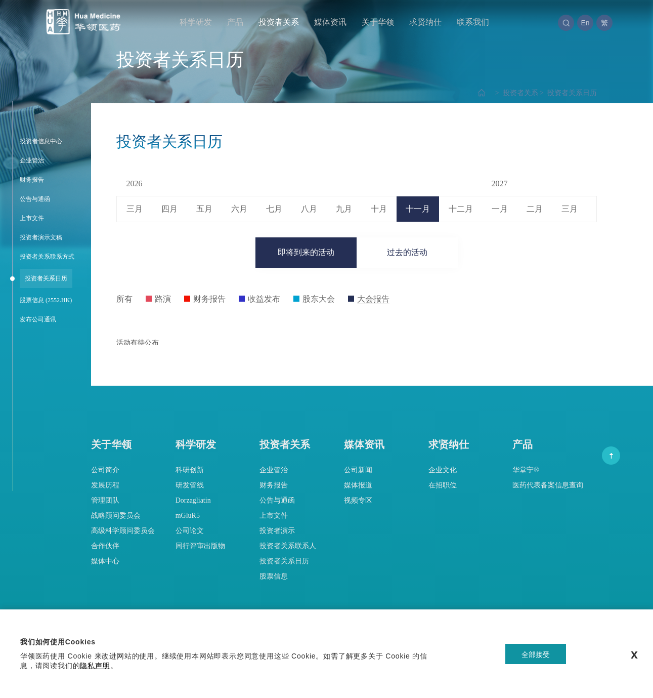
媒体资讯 (330, 22)
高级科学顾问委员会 (123, 531)
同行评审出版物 (200, 546)
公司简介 (105, 470)
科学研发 (196, 22)
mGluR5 (188, 515)
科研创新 (190, 470)
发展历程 (105, 485)
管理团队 (105, 500)
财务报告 (273, 485)
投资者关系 (278, 22)
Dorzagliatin (193, 500)
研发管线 (190, 485)
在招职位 (442, 485)
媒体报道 (358, 485)
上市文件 (273, 515)
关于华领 (378, 22)
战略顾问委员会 (116, 515)
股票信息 (273, 576)
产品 (235, 22)
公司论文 (190, 531)
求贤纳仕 (425, 22)
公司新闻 (358, 470)
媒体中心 (105, 561)
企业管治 (273, 470)
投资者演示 (277, 531)
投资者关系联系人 (287, 546)
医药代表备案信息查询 (547, 485)
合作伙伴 (105, 546)
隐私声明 (95, 666)
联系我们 (473, 22)
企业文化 (442, 470)
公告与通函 (277, 500)
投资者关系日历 (567, 93)
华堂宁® (525, 470)
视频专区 (358, 500)
